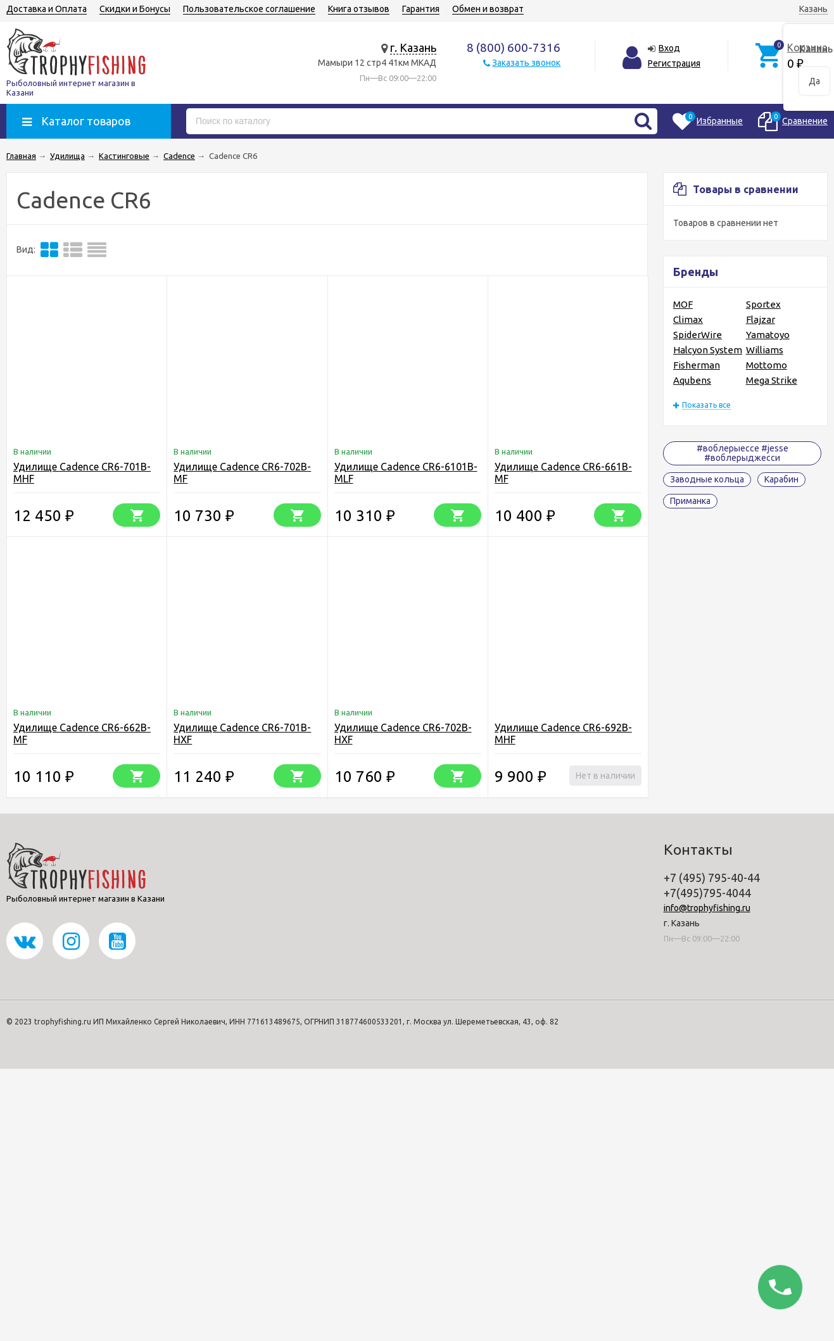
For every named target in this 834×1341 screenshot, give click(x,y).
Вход (669, 48)
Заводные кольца (707, 479)
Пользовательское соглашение (249, 9)
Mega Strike (771, 380)
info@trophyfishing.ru (707, 908)
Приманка (690, 501)
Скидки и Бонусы (134, 9)
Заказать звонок (526, 63)
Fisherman (696, 365)
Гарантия (420, 9)
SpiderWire (697, 334)
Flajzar (760, 319)
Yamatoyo (768, 334)
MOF (683, 304)
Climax (688, 319)
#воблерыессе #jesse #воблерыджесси (742, 453)
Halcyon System (707, 349)
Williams (764, 349)
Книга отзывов (358, 9)
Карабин (781, 479)
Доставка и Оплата (46, 9)
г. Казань (413, 47)
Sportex (763, 304)
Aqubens (692, 380)
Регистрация (674, 63)
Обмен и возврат (488, 9)
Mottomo (766, 365)
